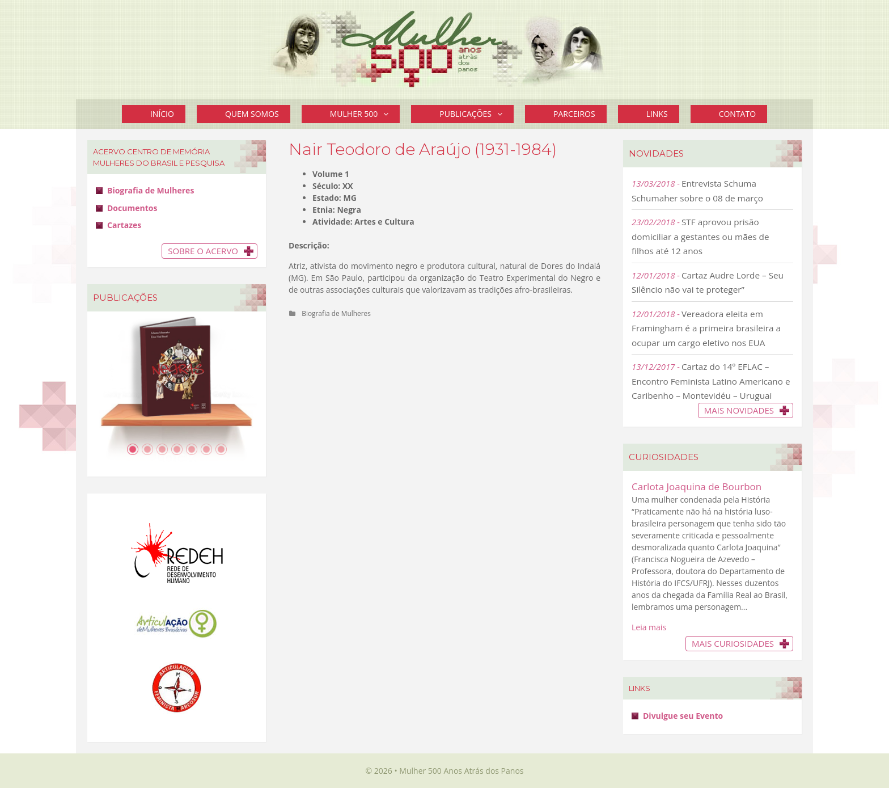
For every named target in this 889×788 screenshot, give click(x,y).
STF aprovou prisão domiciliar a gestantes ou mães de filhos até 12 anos (700, 236)
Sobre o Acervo (203, 250)
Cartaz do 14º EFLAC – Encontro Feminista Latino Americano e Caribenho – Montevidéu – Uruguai (711, 381)
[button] (389, 114)
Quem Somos (252, 113)
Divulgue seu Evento (683, 715)
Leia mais (649, 627)
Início (162, 113)
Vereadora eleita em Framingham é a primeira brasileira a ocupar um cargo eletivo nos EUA (706, 328)
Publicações (476, 114)
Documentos (132, 208)
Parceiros (574, 113)
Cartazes (124, 225)
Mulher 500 (365, 114)
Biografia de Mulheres (336, 313)
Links (657, 113)
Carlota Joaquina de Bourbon (696, 486)
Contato (737, 113)
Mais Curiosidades (733, 643)
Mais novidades (739, 410)
